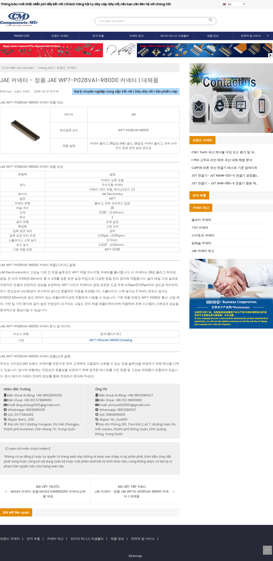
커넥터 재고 (136, 36)
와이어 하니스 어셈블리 (174, 36)
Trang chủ (22, 36)
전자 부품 (98, 36)
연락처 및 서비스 (251, 36)
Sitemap (135, 556)
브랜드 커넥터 (59, 36)
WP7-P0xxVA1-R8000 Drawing (110, 340)
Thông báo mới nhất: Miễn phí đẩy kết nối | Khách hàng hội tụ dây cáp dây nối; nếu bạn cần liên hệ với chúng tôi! (86, 4)
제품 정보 (213, 36)
